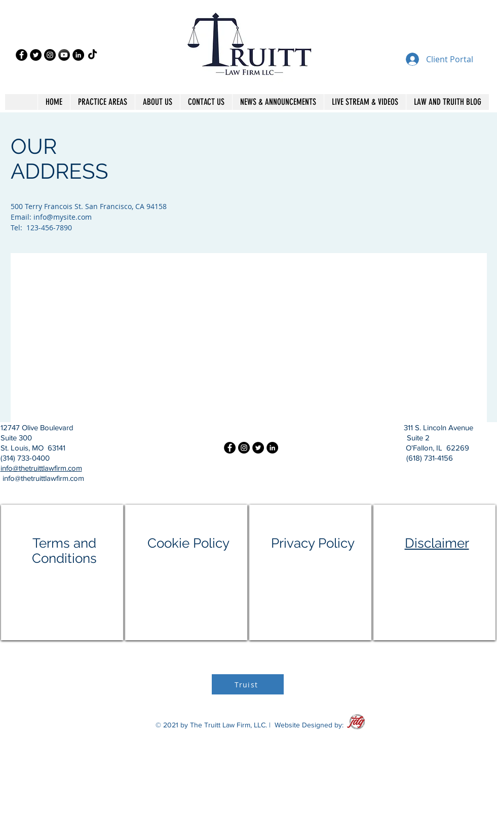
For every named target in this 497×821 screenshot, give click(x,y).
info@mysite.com (62, 217)
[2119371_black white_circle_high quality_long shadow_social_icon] (64, 55)
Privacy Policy (313, 543)
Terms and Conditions (64, 551)
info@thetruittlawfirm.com (41, 468)
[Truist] (248, 684)
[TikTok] (92, 55)
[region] (62, 572)
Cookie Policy (188, 543)
